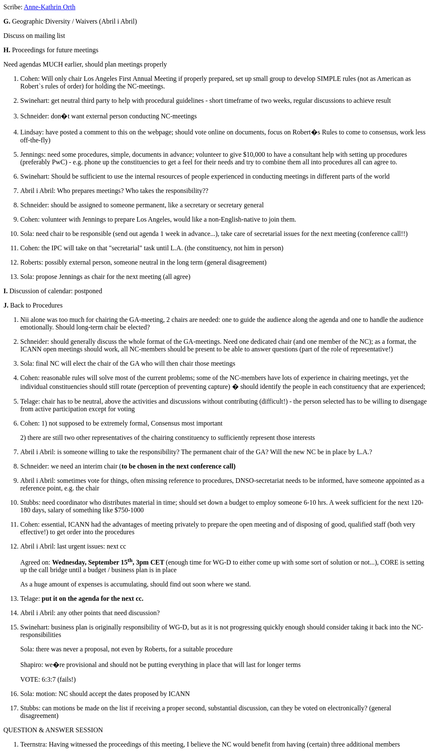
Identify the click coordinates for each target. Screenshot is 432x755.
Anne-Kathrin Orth (49, 7)
